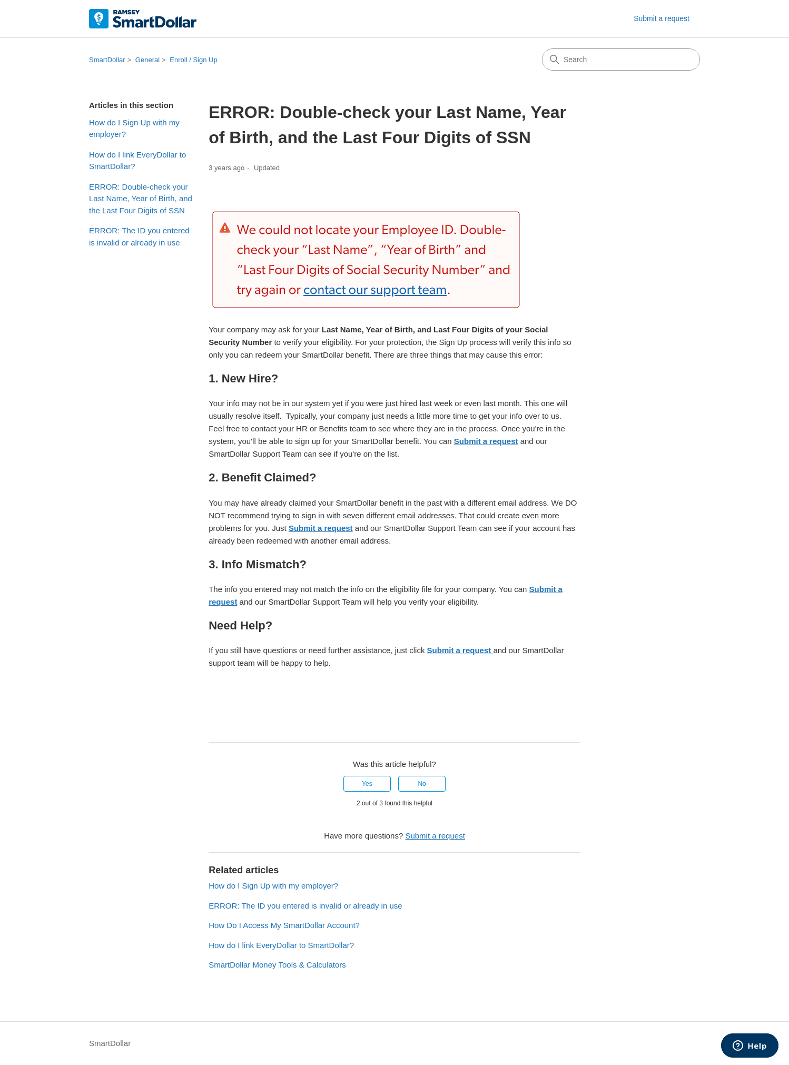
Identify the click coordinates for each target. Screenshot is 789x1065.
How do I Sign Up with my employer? (134, 128)
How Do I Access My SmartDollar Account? (284, 925)
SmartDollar (107, 60)
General (147, 60)
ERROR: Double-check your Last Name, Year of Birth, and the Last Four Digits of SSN (140, 198)
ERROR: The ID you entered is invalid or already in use (139, 236)
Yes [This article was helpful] (367, 783)
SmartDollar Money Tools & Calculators (277, 964)
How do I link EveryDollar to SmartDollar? (137, 160)
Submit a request (661, 18)
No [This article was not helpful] (422, 783)
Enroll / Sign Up (193, 60)
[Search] (621, 59)
